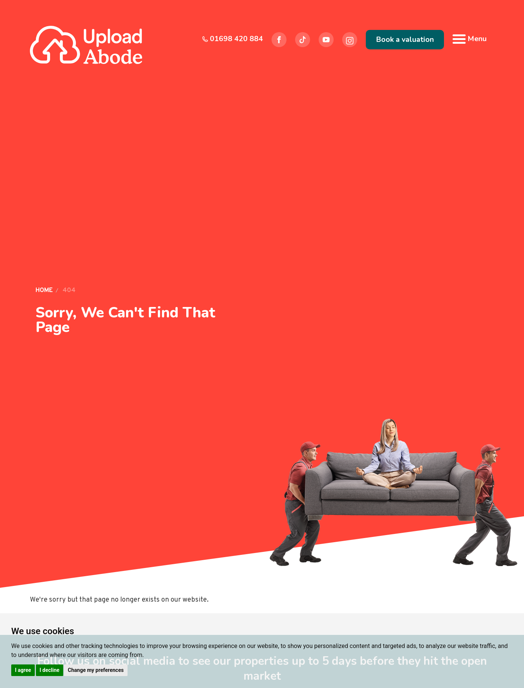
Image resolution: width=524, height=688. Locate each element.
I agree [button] (23, 670)
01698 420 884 (232, 39)
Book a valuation (405, 39)
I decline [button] (49, 670)
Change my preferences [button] (95, 670)
